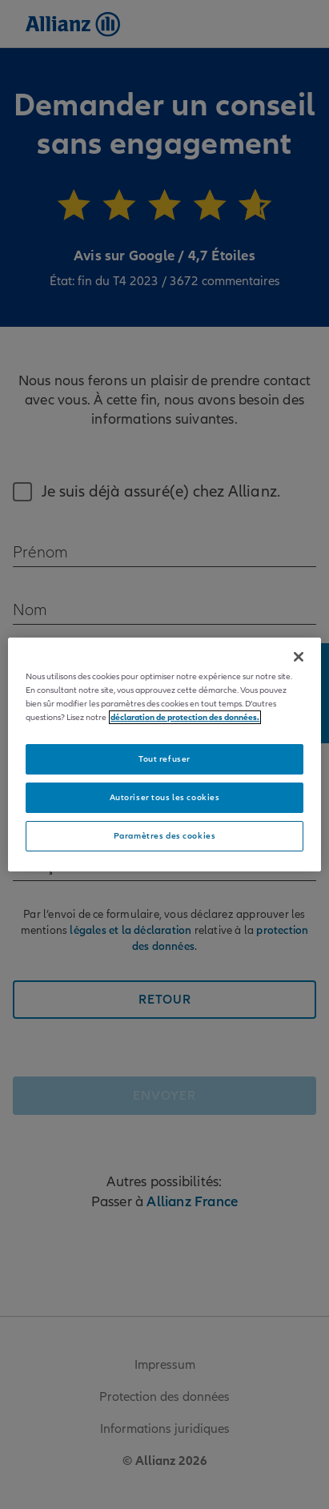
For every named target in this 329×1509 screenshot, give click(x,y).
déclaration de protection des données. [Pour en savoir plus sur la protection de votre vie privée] (184, 717)
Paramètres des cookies (165, 836)
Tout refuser (164, 759)
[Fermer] (298, 656)
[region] (164, 754)
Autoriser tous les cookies (165, 797)
